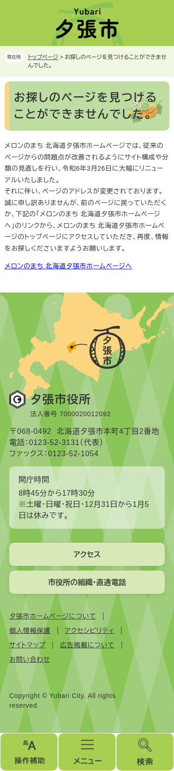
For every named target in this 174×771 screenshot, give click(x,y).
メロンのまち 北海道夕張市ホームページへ (68, 266)
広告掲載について (87, 645)
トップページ (43, 57)
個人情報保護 (30, 630)
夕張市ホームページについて (52, 616)
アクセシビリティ (90, 630)
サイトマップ (27, 645)
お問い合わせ (29, 659)
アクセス (87, 554)
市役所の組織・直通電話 (87, 582)
